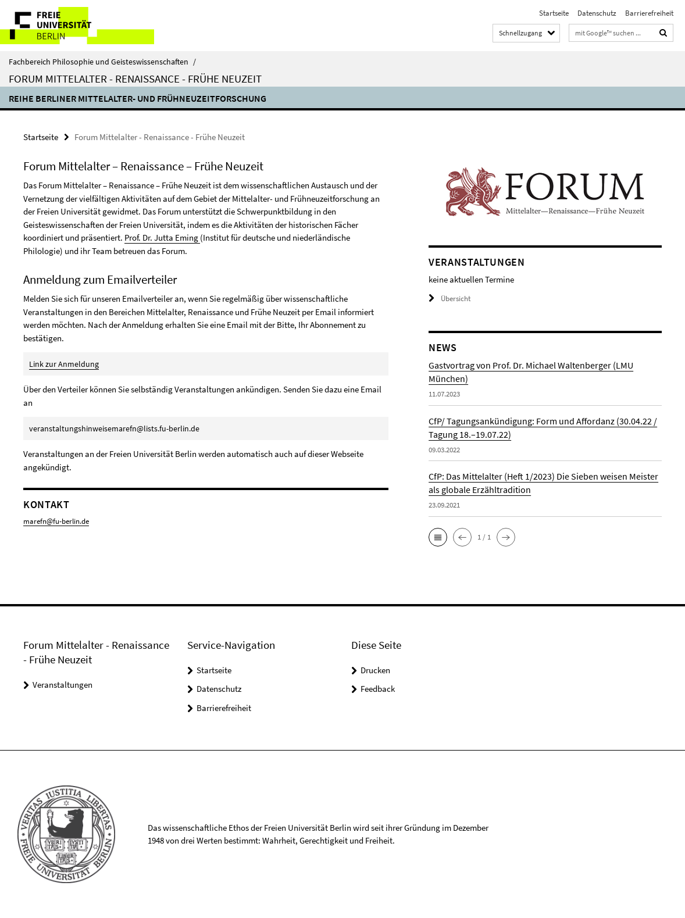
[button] (438, 537)
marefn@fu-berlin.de (56, 521)
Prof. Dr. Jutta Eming (162, 237)
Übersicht (449, 298)
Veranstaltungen (62, 684)
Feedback (378, 688)
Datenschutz (596, 13)
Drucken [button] (375, 670)
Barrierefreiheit (649, 13)
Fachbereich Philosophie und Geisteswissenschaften (102, 62)
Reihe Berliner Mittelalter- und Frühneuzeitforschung (137, 98)
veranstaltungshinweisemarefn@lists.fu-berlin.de (114, 428)
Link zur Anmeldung (64, 364)
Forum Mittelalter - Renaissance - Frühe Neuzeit (135, 78)
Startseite (554, 13)
